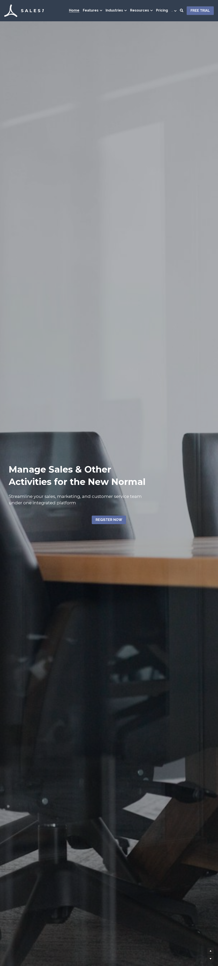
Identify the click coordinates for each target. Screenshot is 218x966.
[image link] (10, 10)
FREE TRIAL (200, 11)
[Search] (181, 10)
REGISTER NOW (109, 520)
